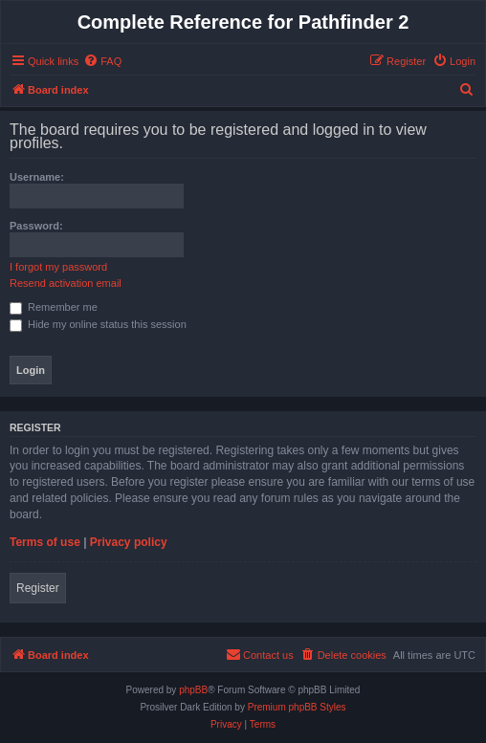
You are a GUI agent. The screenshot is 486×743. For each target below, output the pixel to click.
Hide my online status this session (98, 324)
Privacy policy (128, 542)
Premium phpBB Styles (297, 707)
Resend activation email (66, 283)
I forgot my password (58, 267)
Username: (37, 177)
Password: (36, 225)
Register (37, 588)
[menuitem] (102, 61)
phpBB (193, 690)
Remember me (54, 307)
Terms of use (45, 542)
